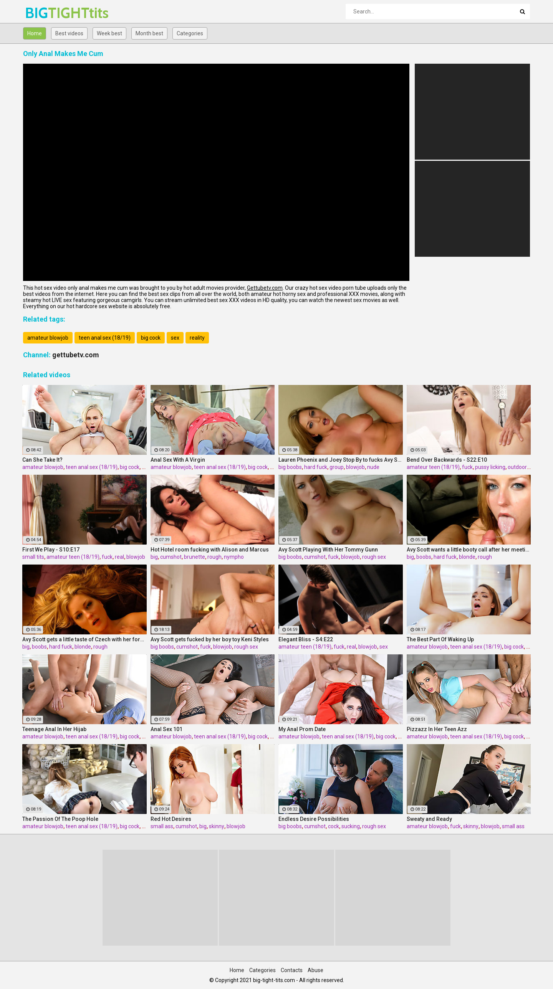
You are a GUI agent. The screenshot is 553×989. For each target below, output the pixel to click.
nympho (234, 557)
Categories (190, 33)
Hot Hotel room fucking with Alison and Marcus (210, 550)
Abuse (315, 970)
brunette (194, 557)
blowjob (355, 467)
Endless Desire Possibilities (313, 819)
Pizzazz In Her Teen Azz (437, 729)
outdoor (517, 467)
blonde (467, 557)
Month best (149, 33)
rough (214, 557)
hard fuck (315, 467)
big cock (151, 338)
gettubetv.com (75, 355)
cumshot (171, 557)
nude (373, 467)
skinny (216, 826)
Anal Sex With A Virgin (178, 460)
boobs (423, 557)
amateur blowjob (47, 338)
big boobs (290, 467)
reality (197, 338)
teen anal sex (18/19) (105, 338)
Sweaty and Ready (429, 819)
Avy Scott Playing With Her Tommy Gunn (328, 550)
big (154, 557)
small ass (162, 826)
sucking (350, 826)
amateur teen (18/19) (433, 467)
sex (175, 338)
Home (34, 33)
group (336, 467)
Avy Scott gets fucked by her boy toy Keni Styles (210, 639)
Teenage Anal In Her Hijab (54, 729)
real (119, 557)
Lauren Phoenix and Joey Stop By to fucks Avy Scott (340, 460)
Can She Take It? (42, 460)
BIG (45, 13)
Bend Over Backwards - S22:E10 (447, 460)
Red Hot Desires (171, 819)
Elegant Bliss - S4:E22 (305, 639)
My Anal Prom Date (302, 729)
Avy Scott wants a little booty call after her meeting (469, 550)
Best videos (69, 33)
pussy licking (490, 467)
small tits (33, 557)
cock (333, 826)
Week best (109, 33)
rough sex (374, 557)
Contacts (292, 970)
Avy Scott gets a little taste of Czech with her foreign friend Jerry (84, 639)
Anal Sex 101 (166, 729)
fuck (467, 467)
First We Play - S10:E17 (50, 550)
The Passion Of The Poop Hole (60, 819)
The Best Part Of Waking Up (440, 639)
